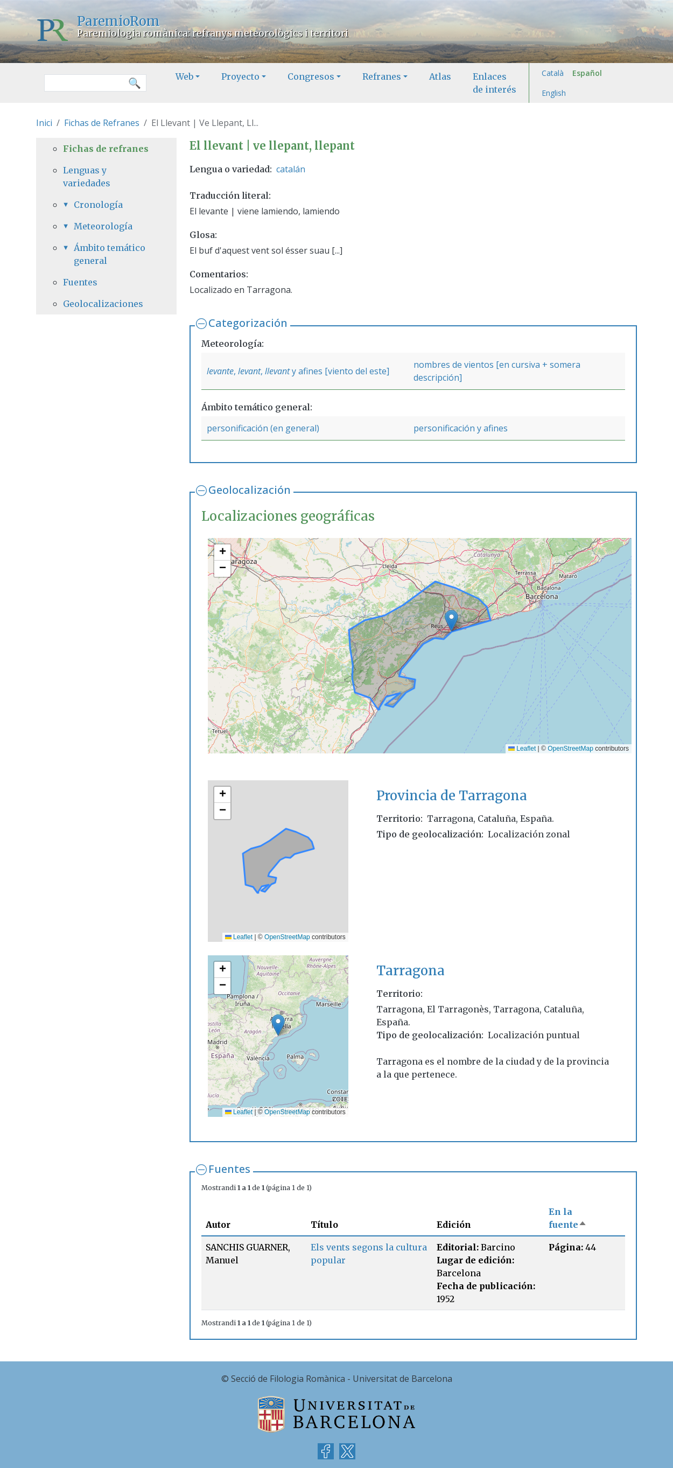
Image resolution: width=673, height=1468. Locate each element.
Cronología (98, 204)
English (554, 93)
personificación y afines (460, 428)
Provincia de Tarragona (451, 795)
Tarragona (410, 970)
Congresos (311, 76)
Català (553, 73)
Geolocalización (249, 490)
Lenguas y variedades (86, 176)
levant (249, 371)
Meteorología (103, 226)
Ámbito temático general (109, 254)
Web (184, 76)
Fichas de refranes (106, 148)
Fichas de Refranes (101, 123)
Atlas (440, 76)
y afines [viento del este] (339, 371)
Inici (44, 123)
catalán (290, 169)
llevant (277, 371)
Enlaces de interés (494, 83)
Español (587, 73)
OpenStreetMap (570, 748)
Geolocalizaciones (103, 303)
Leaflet (522, 748)
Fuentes (229, 1169)
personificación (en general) (263, 428)
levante (220, 371)
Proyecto (240, 76)
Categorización (248, 323)
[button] (451, 621)
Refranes (381, 76)
